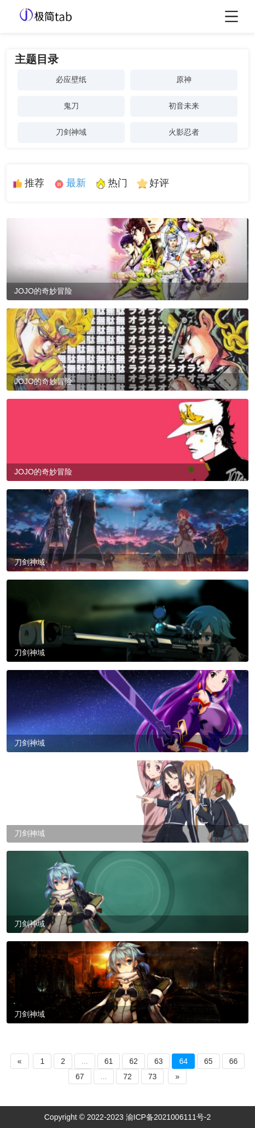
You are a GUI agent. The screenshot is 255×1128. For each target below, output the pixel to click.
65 (208, 1061)
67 (80, 1076)
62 (133, 1061)
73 (152, 1076)
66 (233, 1061)
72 (127, 1076)
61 (109, 1061)
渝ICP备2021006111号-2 (168, 1117)
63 (158, 1061)
